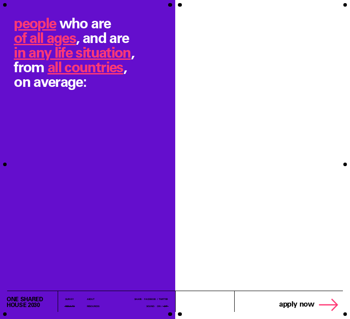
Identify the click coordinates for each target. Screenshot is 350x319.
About (90, 298)
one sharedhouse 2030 (25, 302)
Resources (93, 305)
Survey (69, 298)
